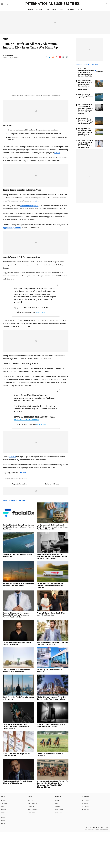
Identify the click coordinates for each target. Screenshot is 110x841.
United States (58, 821)
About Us (30, 809)
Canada (57, 162)
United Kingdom (59, 818)
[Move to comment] (66, 57)
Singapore (57, 815)
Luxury (3, 832)
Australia (12, 466)
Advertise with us (32, 812)
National (54, 9)
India (56, 812)
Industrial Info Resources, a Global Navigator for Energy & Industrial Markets (85, 120)
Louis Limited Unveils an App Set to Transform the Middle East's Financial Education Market (16, 735)
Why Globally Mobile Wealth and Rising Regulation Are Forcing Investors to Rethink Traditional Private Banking (52, 565)
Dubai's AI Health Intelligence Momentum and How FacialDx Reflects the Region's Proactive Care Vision (18, 536)
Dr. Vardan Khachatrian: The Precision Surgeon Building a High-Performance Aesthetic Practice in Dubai (16, 624)
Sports (80, 9)
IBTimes (23, 482)
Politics (61, 9)
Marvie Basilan (9, 55)
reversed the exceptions (29, 215)
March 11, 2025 (40, 321)
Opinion (3, 827)
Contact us (31, 815)
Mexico (35, 210)
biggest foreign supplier (12, 237)
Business (30, 9)
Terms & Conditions (33, 818)
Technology (39, 9)
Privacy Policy (31, 821)
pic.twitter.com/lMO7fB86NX (26, 429)
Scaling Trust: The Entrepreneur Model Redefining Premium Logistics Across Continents (50, 595)
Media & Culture (70, 9)
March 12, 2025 (41, 433)
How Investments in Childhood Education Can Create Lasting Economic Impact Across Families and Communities (52, 536)
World (47, 9)
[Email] (63, 57)
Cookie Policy (31, 824)
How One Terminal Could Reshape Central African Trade (85, 96)
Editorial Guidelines (52, 493)
